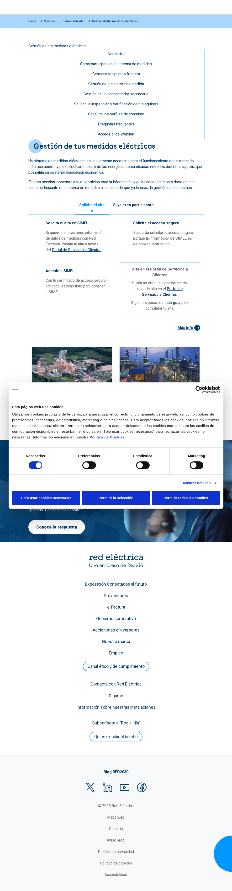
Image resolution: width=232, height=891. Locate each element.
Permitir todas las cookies (186, 498)
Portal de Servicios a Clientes (76, 250)
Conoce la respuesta (56, 526)
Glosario (116, 828)
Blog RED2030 (116, 772)
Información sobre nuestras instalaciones (116, 707)
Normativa (116, 54)
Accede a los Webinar (116, 134)
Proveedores (116, 595)
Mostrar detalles (197, 483)
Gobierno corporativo (116, 618)
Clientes (49, 21)
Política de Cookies (107, 437)
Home (32, 21)
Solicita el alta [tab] (92, 205)
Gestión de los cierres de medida (116, 84)
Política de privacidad (116, 851)
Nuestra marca (116, 641)
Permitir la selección (116, 498)
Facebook (142, 787)
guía (176, 302)
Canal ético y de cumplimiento (116, 666)
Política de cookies (116, 863)
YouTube (124, 787)
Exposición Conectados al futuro (116, 584)
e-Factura (116, 607)
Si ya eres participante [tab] (133, 205)
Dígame (116, 695)
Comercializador (73, 21)
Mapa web (116, 817)
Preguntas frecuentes (116, 124)
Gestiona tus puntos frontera (116, 74)
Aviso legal (116, 840)
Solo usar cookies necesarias (46, 498)
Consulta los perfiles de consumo (116, 114)
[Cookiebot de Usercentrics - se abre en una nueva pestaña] (199, 389)
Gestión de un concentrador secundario (116, 94)
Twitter (90, 787)
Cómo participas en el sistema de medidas (116, 64)
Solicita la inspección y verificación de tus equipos (116, 104)
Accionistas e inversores (116, 629)
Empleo (116, 652)
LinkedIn (107, 787)
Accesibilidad (116, 874)
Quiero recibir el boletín (116, 736)
